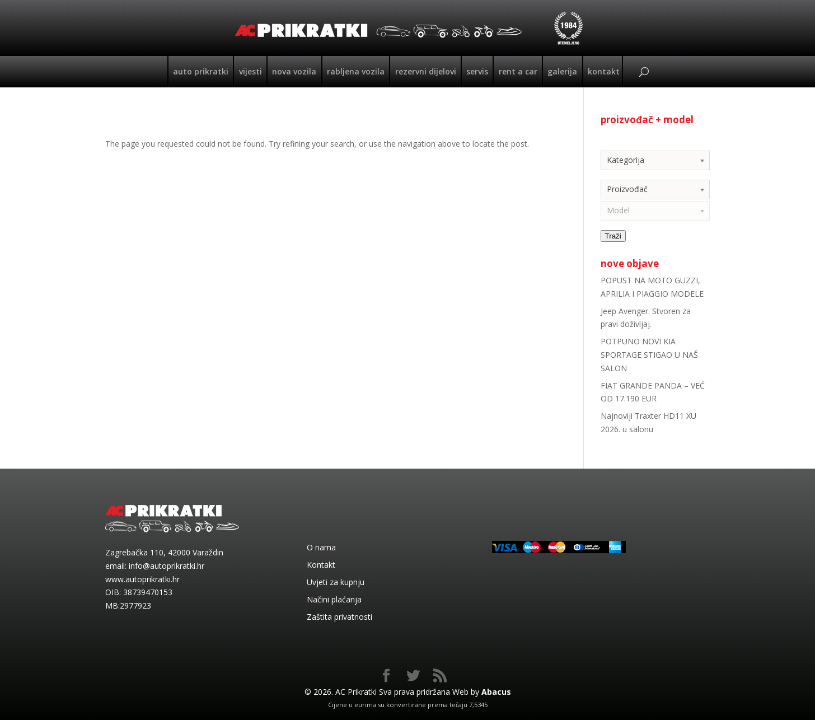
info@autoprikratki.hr (166, 565)
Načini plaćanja (334, 599)
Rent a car (518, 71)
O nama (321, 547)
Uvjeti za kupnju (335, 582)
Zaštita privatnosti (339, 616)
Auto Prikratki (200, 71)
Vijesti (250, 71)
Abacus (496, 691)
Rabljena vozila (356, 71)
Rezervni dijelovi (425, 71)
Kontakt (604, 71)
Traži (613, 236)
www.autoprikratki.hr (142, 579)
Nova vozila (294, 71)
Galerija (562, 71)
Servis (477, 71)
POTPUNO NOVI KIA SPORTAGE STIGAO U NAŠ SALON (649, 354)
